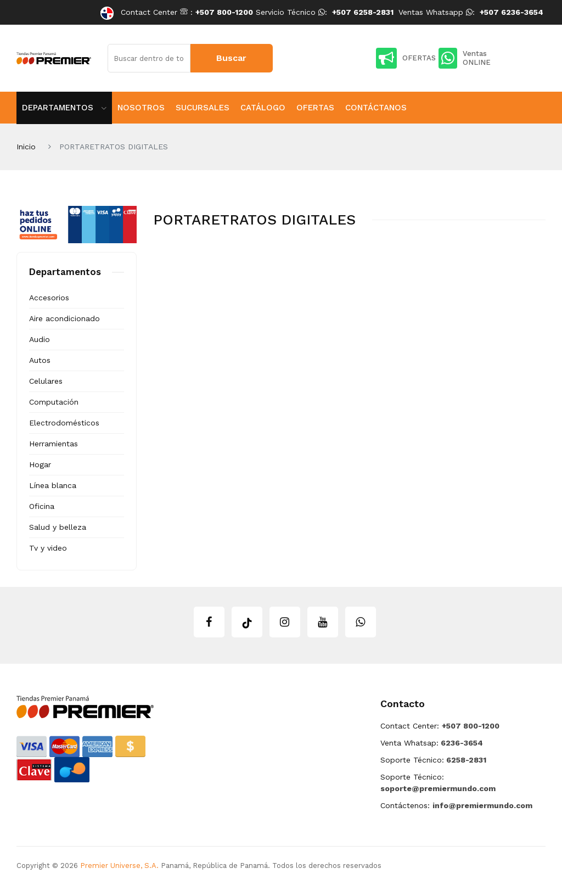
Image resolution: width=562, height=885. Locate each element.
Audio (39, 339)
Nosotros (141, 108)
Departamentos (64, 108)
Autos (39, 360)
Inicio (26, 146)
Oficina (41, 506)
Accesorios (49, 297)
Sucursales (202, 108)
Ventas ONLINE (465, 58)
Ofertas (315, 108)
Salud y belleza (57, 527)
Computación (53, 401)
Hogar (40, 464)
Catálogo (262, 108)
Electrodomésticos (64, 422)
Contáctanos (376, 108)
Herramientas (53, 443)
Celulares (46, 381)
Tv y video (48, 548)
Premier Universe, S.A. (119, 865)
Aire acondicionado (64, 318)
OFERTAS (406, 58)
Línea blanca (52, 485)
